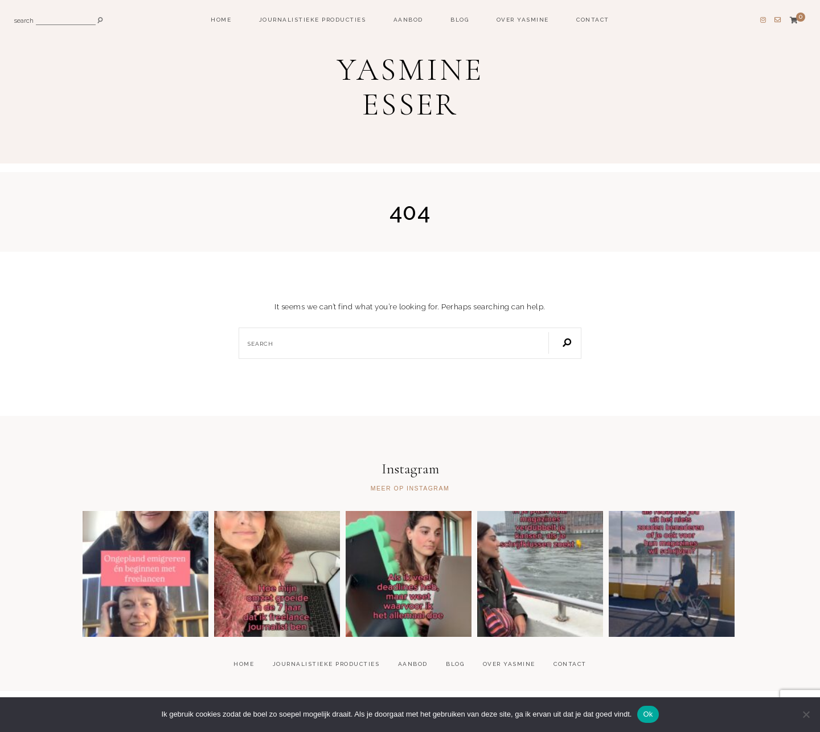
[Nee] (805, 714)
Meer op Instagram (410, 488)
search (24, 21)
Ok (648, 714)
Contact (592, 20)
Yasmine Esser (410, 87)
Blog (459, 20)
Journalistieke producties (312, 20)
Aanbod (408, 20)
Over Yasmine (523, 20)
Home (221, 20)
